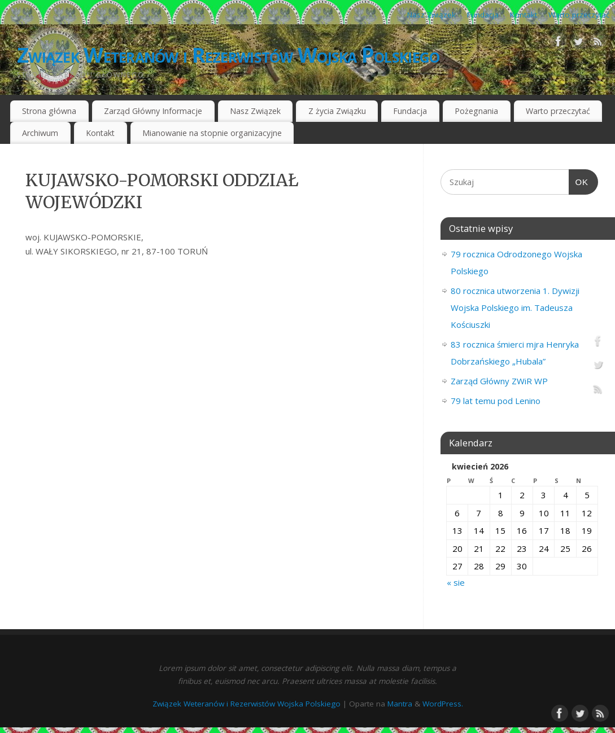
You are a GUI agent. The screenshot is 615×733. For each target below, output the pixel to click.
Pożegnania (476, 111)
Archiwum (40, 133)
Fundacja (483, 15)
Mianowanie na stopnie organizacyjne (212, 133)
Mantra (399, 704)
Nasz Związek (431, 15)
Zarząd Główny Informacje (153, 111)
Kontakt (523, 15)
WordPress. (442, 704)
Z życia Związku (337, 111)
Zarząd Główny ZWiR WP (499, 381)
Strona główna (49, 111)
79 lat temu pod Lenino (495, 400)
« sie (456, 582)
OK (579, 182)
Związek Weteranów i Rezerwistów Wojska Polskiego (228, 55)
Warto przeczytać (578, 15)
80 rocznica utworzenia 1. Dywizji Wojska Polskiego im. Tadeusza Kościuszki (515, 307)
